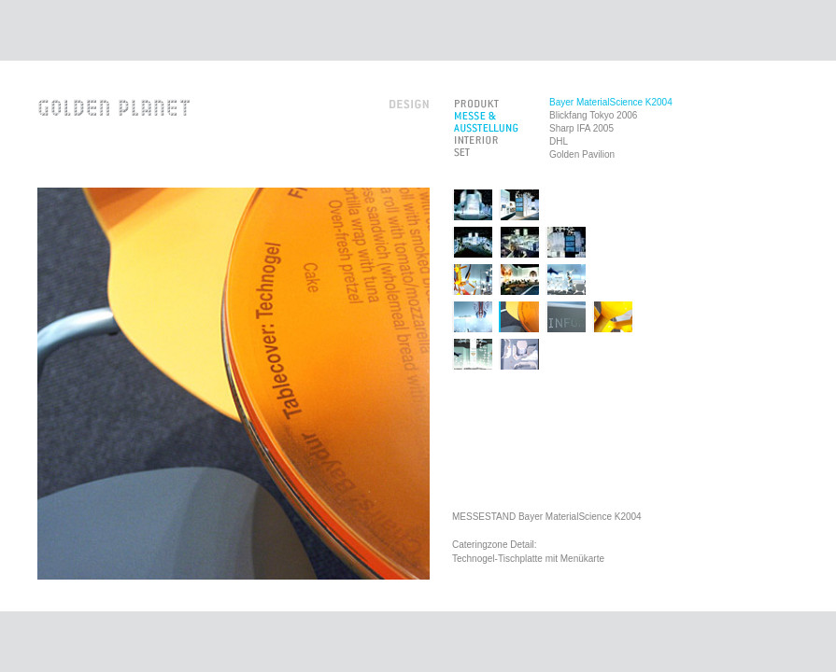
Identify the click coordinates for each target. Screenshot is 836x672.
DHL (558, 141)
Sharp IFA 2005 (581, 128)
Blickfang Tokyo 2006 (593, 115)
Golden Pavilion (582, 154)
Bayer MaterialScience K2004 (611, 102)
